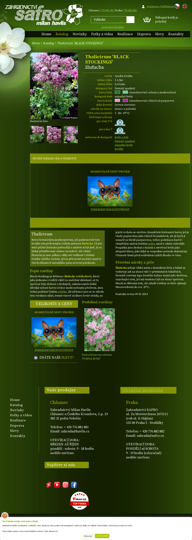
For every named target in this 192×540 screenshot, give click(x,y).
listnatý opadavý (125, 141)
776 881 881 (107, 10)
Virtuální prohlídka (142, 390)
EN (184, 5)
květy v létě (121, 137)
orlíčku (62, 291)
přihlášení (167, 6)
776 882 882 (130, 10)
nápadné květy (124, 145)
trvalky (119, 149)
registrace (153, 6)
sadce (151, 243)
